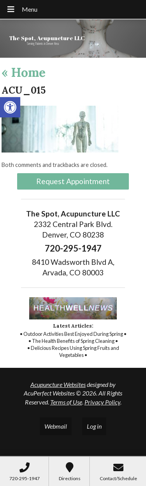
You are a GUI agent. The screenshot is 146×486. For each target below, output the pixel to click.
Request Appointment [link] (73, 181)
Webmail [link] (55, 426)
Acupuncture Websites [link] (58, 384)
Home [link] (24, 72)
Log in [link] (94, 426)
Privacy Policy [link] (102, 402)
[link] (10, 107)
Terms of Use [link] (66, 402)
